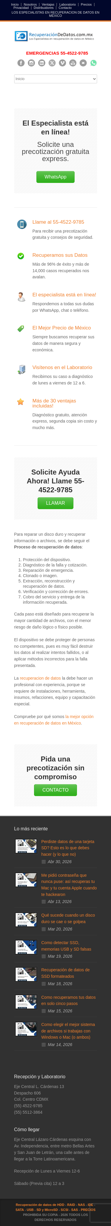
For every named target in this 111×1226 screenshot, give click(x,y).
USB (30, 1210)
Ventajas (48, 4)
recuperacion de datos (40, 678)
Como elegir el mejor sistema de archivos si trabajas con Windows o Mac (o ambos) (68, 1031)
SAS (74, 1210)
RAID (71, 1204)
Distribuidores (44, 7)
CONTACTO (55, 790)
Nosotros (30, 4)
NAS (81, 1204)
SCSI (64, 1210)
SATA (19, 1210)
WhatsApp (56, 176)
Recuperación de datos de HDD (40, 1204)
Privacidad (21, 7)
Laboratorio (67, 4)
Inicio (15, 4)
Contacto (65, 7)
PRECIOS (88, 1210)
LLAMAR (55, 503)
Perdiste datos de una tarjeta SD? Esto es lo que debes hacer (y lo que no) (67, 848)
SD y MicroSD (47, 1210)
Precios (86, 4)
